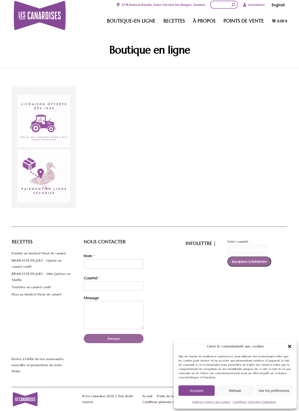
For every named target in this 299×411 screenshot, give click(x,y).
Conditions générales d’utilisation (254, 402)
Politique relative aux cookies (211, 402)
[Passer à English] (278, 4)
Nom (89, 255)
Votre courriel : (238, 241)
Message (91, 297)
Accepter (196, 391)
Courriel (92, 278)
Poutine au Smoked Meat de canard (38, 253)
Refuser (235, 391)
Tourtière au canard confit (31, 287)
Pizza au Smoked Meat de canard (36, 294)
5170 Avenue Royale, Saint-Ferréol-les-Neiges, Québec (160, 5)
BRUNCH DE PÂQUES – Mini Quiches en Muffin (41, 277)
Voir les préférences (273, 391)
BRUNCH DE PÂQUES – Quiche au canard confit (36, 263)
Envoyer (114, 339)
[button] (289, 346)
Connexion (254, 5)
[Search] (224, 5)
